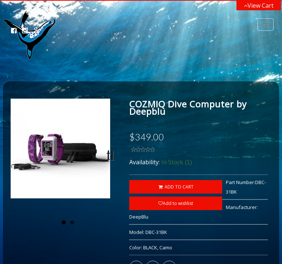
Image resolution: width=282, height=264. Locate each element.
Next (107, 178)
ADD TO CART (176, 187)
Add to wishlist (175, 203)
